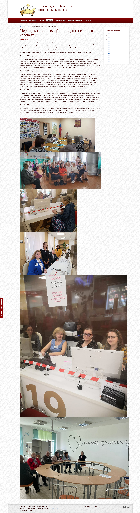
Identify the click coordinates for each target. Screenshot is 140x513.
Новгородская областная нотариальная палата (55, 7)
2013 (109, 35)
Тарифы (41, 20)
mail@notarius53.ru (53, 508)
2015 (109, 39)
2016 (109, 41)
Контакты (88, 20)
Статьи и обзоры (60, 20)
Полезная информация (75, 20)
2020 (109, 49)
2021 (109, 51)
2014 (109, 37)
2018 (109, 45)
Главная (21, 26)
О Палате (24, 20)
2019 (109, 47)
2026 (109, 61)
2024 (109, 57)
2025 (109, 59)
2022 (109, 53)
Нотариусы (32, 20)
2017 (109, 43)
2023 (109, 55)
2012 (109, 33)
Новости (49, 20)
